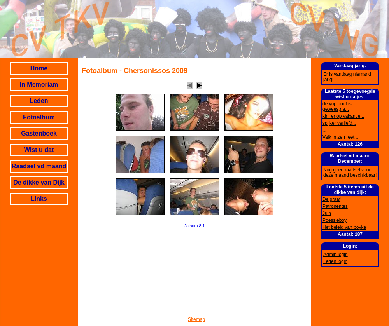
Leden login (335, 261)
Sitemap (196, 319)
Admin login (335, 254)
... (324, 130)
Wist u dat (39, 149)
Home (38, 68)
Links (39, 198)
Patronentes (335, 206)
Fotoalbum (39, 117)
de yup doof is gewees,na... (337, 106)
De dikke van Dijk (39, 182)
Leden (39, 101)
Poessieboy (334, 220)
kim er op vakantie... (343, 116)
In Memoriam (39, 84)
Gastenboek (39, 133)
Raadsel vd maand (39, 166)
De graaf (331, 199)
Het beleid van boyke (344, 227)
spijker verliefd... (339, 123)
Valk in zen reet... (340, 137)
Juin (326, 213)
